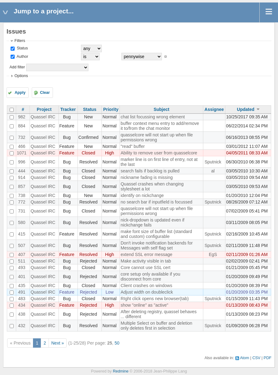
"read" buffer (132, 146)
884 (21, 125)
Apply (20, 92)
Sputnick (213, 161)
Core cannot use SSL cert (145, 267)
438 (21, 314)
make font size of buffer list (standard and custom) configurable (156, 234)
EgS (213, 254)
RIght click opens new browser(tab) (154, 298)
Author (22, 56)
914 (21, 177)
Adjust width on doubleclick (146, 292)
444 (21, 170)
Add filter (17, 67)
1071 (21, 152)
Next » (57, 343)
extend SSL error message (146, 254)
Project (44, 109)
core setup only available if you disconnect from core (150, 276)
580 (21, 222)
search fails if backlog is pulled (149, 170)
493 (21, 267)
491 (21, 292)
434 (21, 305)
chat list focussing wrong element (152, 116)
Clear (45, 92)
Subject (161, 109)
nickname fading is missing (146, 177)
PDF (267, 358)
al (213, 170)
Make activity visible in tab (145, 260)
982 (21, 116)
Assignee (214, 109)
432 (21, 325)
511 (21, 260)
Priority (110, 109)
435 (21, 285)
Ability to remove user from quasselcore (158, 152)
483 (21, 298)
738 (21, 195)
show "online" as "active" (144, 305)
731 (21, 210)
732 (21, 137)
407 (21, 254)
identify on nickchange (142, 195)
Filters (19, 41)
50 (117, 343)
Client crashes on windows (146, 285)
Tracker (68, 109)
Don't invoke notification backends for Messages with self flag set (156, 245)
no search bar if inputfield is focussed (156, 201)
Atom (244, 358)
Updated (245, 109)
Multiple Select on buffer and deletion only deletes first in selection (156, 326)
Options (21, 76)
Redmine (120, 371)
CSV (256, 358)
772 (21, 201)
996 (21, 161)
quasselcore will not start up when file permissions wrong (156, 137)
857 (21, 186)
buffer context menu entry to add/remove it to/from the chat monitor (159, 126)
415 (21, 233)
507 (21, 245)
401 (21, 276)
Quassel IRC (43, 116)
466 (21, 146)
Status (22, 48)
